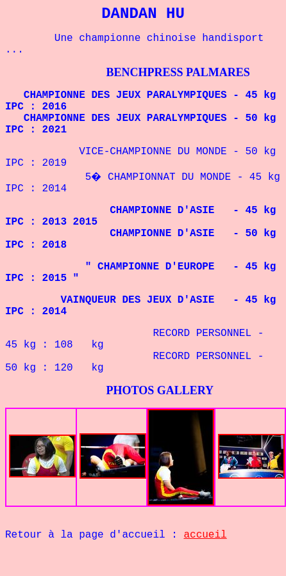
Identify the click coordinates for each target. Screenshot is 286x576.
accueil (204, 535)
